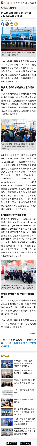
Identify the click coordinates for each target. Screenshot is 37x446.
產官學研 (12, 8)
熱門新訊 (4, 8)
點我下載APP (20, 343)
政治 (27, 3)
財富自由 (33, 3)
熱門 (22, 3)
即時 (18, 3)
